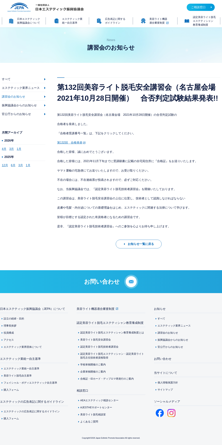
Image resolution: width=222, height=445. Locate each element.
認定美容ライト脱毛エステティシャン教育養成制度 (110, 322)
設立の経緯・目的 (14, 318)
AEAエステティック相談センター (99, 400)
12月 (5, 165)
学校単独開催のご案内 (93, 364)
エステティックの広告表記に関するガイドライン (32, 401)
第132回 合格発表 (69, 142)
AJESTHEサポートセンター (96, 407)
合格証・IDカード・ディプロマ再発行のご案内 (107, 378)
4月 (4, 148)
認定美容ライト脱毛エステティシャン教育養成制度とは (112, 332)
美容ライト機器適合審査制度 (95, 308)
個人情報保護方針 (168, 382)
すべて (161, 318)
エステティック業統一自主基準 (20, 358)
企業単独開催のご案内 (93, 371)
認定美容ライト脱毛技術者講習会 (99, 346)
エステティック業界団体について (23, 346)
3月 (11, 148)
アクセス (9, 339)
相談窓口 (82, 390)
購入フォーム (11, 389)
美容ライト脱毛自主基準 (18, 375)
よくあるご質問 (89, 421)
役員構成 (9, 332)
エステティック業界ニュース (174, 325)
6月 (13, 165)
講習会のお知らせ (168, 332)
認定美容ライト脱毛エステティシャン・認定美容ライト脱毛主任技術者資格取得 (112, 355)
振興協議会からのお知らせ (173, 339)
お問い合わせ (162, 358)
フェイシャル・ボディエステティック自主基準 (30, 382)
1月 (19, 148)
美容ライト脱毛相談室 (93, 414)
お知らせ (160, 308)
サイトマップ (165, 389)
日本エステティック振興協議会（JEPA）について (32, 308)
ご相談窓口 (198, 7)
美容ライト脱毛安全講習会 (95, 339)
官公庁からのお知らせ (170, 346)
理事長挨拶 (10, 325)
